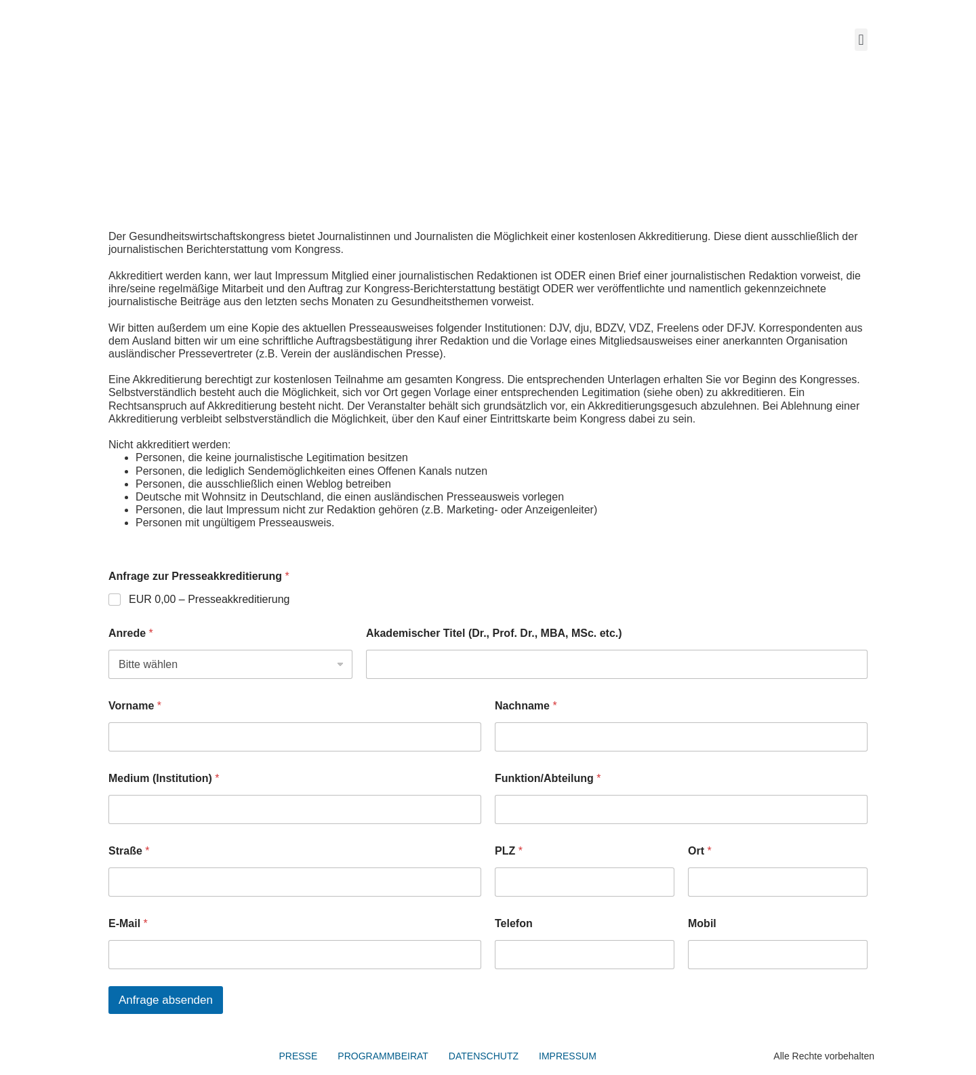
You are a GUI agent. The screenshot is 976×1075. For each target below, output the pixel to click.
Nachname (526, 705)
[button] (861, 39)
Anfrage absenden (166, 1000)
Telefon (514, 923)
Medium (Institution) (164, 778)
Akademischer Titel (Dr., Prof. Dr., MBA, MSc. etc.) (494, 633)
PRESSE (298, 1056)
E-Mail (128, 923)
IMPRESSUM (567, 1056)
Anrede (130, 633)
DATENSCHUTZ (483, 1056)
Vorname (134, 705)
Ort (700, 851)
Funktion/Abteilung (548, 778)
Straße (128, 851)
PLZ (509, 851)
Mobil (702, 923)
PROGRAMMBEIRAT (383, 1056)
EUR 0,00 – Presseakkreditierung (209, 599)
